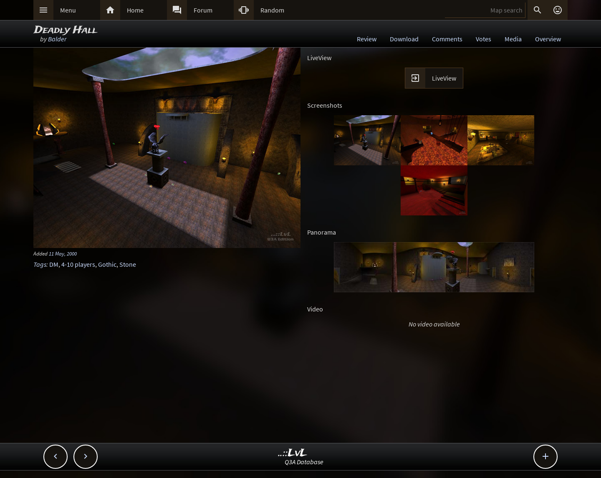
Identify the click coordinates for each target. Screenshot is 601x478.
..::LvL (293, 453)
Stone (127, 264)
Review (366, 39)
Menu (68, 10)
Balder (57, 39)
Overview (548, 39)
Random (272, 10)
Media (513, 39)
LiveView (444, 78)
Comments (447, 39)
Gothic (107, 264)
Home (135, 10)
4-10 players (78, 264)
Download (404, 39)
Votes (483, 39)
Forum (203, 10)
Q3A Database (304, 462)
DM (53, 264)
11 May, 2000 (63, 253)
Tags (39, 264)
